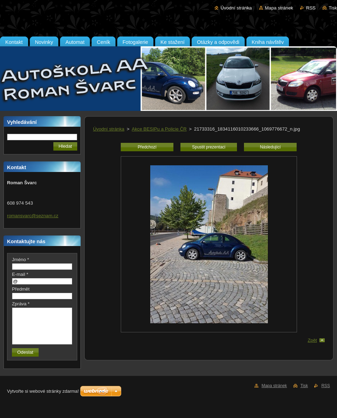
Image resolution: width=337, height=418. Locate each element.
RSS (311, 8)
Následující (270, 147)
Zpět (312, 340)
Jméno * (20, 259)
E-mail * (20, 274)
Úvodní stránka (236, 8)
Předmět (20, 289)
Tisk (333, 8)
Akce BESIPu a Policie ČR (159, 129)
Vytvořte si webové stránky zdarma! (43, 391)
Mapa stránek (279, 8)
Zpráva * (20, 303)
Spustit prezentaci (208, 147)
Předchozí (147, 147)
